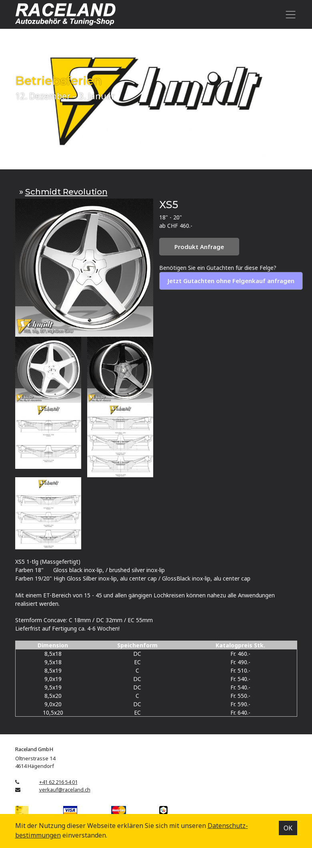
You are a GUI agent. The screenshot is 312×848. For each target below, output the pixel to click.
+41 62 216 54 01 (58, 782)
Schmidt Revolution (66, 192)
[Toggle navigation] (289, 14)
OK (288, 828)
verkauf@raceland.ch (64, 789)
